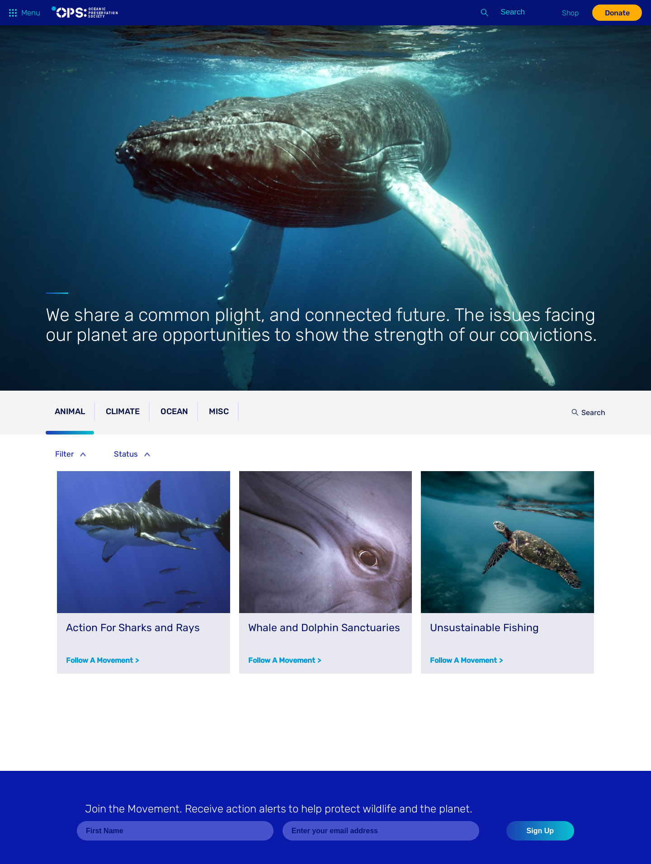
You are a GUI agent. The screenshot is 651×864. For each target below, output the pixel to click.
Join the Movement (278, 809)
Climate (123, 411)
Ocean (174, 411)
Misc (219, 411)
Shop (570, 13)
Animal (70, 411)
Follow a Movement (99, 660)
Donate (617, 13)
